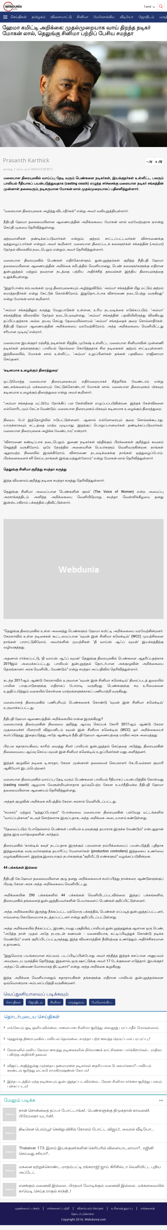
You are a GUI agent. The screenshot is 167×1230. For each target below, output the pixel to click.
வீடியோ (126, 16)
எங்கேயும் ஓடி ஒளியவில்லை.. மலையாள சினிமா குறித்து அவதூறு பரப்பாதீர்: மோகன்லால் (82, 1027)
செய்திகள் (19, 16)
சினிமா (82, 16)
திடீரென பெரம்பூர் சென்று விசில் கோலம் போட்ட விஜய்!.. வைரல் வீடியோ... (86, 1129)
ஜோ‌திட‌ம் (146, 16)
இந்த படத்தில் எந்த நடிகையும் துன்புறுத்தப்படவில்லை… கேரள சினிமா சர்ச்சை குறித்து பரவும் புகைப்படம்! (84, 1084)
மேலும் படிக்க (19, 1100)
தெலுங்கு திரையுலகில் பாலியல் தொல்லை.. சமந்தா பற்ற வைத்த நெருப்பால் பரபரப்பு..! (78, 1038)
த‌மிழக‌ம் (38, 16)
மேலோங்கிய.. (102, 1002)
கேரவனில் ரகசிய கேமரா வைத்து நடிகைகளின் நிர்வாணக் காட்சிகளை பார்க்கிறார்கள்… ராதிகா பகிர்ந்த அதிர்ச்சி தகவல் (84, 1052)
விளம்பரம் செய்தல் (90, 1208)
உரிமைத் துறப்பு (122, 1208)
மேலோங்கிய (104, 16)
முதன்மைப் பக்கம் (27, 1208)
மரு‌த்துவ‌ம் (76, 1002)
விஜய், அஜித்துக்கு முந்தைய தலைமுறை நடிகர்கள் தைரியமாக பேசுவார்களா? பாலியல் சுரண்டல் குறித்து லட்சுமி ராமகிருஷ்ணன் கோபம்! (79, 1068)
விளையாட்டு (61, 16)
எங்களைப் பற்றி (58, 1208)
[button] (5, 17)
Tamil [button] (148, 6)
